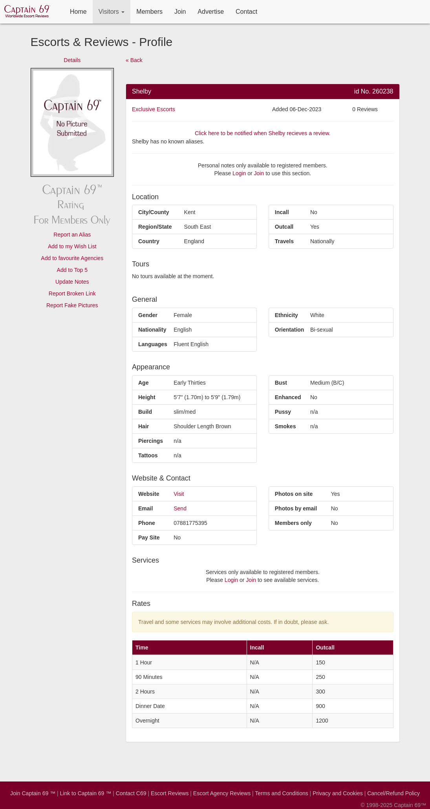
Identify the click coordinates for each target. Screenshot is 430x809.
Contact (246, 11)
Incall (282, 212)
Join (180, 11)
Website (148, 494)
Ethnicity (286, 315)
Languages (152, 344)
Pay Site (148, 537)
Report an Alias (72, 234)
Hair (143, 426)
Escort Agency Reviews (222, 793)
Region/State (155, 227)
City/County (153, 212)
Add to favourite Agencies (72, 258)
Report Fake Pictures (72, 305)
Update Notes (72, 282)
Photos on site (294, 494)
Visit (179, 494)
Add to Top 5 (72, 270)
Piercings (150, 441)
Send (180, 508)
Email (145, 508)
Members (149, 11)
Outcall (284, 227)
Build (145, 412)
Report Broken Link (72, 293)
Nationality (152, 330)
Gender (147, 315)
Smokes (285, 426)
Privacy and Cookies (338, 793)
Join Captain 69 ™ (32, 793)
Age (143, 383)
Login (239, 173)
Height (147, 397)
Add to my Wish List (72, 246)
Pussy (283, 412)
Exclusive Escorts (153, 109)
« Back (134, 60)
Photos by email (296, 508)
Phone (146, 523)
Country (148, 241)
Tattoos (148, 455)
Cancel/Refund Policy (393, 793)
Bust (281, 383)
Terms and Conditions (281, 793)
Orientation (289, 330)
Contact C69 (131, 793)
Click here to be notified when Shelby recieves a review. (263, 133)
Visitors (112, 11)
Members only (293, 523)
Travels (284, 241)
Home (78, 11)
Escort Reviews (169, 793)
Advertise (211, 11)
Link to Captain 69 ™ (86, 793)
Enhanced (288, 397)
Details (72, 60)
